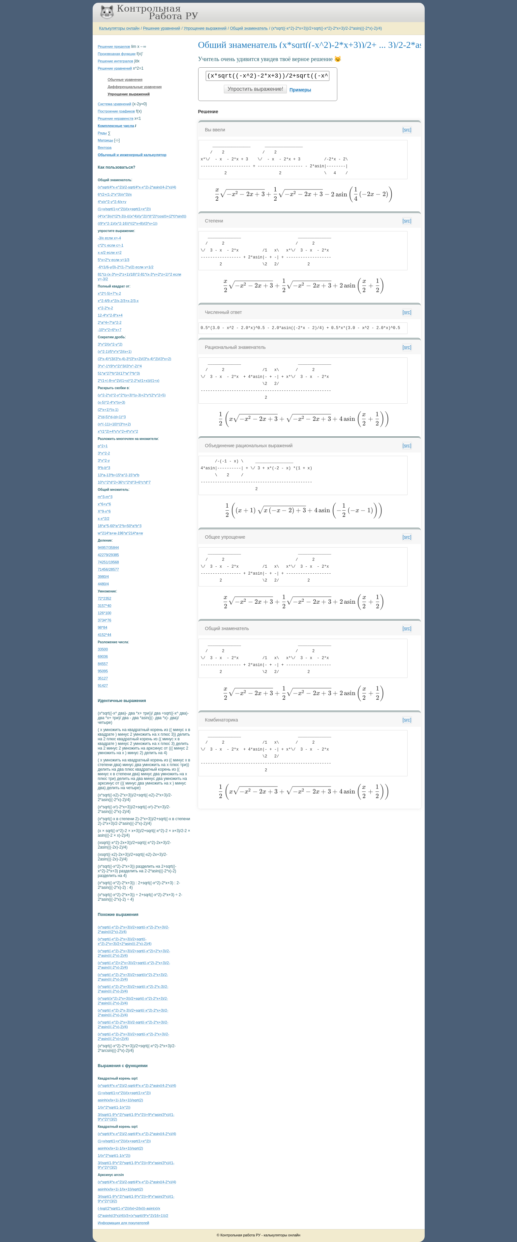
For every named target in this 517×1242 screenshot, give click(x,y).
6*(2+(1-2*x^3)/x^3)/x (115, 194)
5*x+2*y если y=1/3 (114, 260)
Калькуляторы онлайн (119, 28)
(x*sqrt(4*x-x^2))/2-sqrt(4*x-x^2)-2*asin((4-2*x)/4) (137, 187)
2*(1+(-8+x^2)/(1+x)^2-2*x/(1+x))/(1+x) (129, 381)
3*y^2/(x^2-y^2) (110, 344)
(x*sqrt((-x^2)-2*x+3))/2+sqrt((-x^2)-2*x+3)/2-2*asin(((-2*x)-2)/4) (326, 28)
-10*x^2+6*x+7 (110, 330)
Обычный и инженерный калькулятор (132, 155)
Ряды (102, 133)
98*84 (102, 627)
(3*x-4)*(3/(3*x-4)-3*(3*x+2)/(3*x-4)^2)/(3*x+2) (134, 359)
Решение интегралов (115, 61)
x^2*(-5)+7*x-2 (109, 293)
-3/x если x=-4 (109, 238)
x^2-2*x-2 (105, 308)
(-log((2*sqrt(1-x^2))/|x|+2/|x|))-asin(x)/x (129, 1208)
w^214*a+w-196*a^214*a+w (120, 533)
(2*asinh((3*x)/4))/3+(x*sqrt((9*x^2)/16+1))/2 (133, 1216)
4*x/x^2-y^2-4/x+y (112, 202)
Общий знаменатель (249, 28)
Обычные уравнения (125, 80)
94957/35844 (108, 548)
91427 (103, 686)
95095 (103, 671)
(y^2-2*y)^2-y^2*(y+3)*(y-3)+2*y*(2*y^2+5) (132, 395)
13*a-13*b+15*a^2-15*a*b (118, 475)
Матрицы (105, 140)
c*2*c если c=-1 (111, 245)
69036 (103, 656)
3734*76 (104, 620)
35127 (103, 678)
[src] (407, 129)
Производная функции (117, 54)
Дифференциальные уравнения (135, 87)
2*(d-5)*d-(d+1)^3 (112, 417)
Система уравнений (114, 104)
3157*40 (104, 606)
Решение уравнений (161, 28)
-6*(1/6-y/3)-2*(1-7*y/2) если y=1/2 (126, 267)
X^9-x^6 (104, 511)
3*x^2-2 (104, 453)
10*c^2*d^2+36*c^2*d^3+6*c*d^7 (124, 482)
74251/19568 (108, 562)
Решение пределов (114, 47)
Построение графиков (116, 111)
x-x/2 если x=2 (110, 252)
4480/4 (103, 584)
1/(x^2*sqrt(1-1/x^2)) (114, 1107)
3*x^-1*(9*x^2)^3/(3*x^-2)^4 (120, 366)
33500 (103, 649)
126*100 (104, 613)
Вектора (105, 148)
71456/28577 (108, 569)
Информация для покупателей (123, 1223)
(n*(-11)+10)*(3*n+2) (114, 424)
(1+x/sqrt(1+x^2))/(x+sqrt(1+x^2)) (124, 209)
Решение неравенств (116, 118)
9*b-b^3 (104, 468)
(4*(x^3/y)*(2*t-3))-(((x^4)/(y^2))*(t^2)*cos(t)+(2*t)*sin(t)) (142, 216)
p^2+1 (103, 446)
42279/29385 (108, 555)
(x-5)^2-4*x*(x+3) (111, 402)
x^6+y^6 (104, 504)
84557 (103, 664)
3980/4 (103, 577)
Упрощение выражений (205, 28)
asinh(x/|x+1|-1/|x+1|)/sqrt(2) (120, 1100)
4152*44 (104, 635)
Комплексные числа (116, 126)
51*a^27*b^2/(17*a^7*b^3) (119, 373)
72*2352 (104, 598)
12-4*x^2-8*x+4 (110, 315)
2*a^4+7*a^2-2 (110, 322)
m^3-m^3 (105, 497)
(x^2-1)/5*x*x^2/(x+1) (115, 351)
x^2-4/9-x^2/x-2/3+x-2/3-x (118, 301)
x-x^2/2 (103, 518)
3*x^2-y (104, 460)
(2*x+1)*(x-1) (108, 410)
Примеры (300, 89)
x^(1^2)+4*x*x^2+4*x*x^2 (118, 431)
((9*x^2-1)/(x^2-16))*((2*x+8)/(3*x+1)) (128, 223)
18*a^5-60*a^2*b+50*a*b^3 (120, 526)
